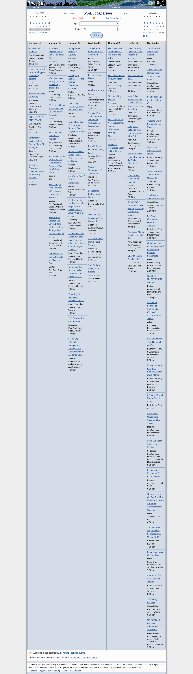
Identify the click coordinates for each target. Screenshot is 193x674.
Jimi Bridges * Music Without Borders (95, 268)
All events (63, 653)
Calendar (116, 7)
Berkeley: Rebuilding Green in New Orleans (116, 147)
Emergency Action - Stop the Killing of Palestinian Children (76, 82)
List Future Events (114, 18)
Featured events (77, 653)
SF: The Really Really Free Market (154, 51)
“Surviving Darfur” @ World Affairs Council (76, 106)
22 (43, 29)
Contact (73, 7)
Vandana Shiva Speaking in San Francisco (154, 124)
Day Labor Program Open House (154, 150)
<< (30, 13)
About (54, 7)
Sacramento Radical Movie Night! (95, 194)
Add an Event (77, 18)
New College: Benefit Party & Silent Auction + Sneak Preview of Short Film (136, 102)
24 (49, 29)
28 (39, 33)
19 (33, 29)
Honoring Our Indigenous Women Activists (76, 297)
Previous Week (68, 13)
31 (147, 36)
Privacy (57, 670)
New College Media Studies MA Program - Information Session (55, 191)
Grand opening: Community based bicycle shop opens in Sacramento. (155, 249)
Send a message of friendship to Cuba (154, 99)
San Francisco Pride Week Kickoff (55, 135)
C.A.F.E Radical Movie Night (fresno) (95, 241)
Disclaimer (33, 670)
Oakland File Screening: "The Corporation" (95, 217)
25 (30, 33)
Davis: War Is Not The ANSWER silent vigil (155, 174)
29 (43, 33)
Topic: (75, 23)
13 (36, 26)
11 (30, 26)
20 (36, 29)
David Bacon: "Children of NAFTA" (134, 178)
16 (46, 26)
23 (46, 29)
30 (46, 33)
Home (36, 7)
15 (43, 26)
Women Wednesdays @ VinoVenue (95, 170)
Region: (78, 29)
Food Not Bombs (96, 90)
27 (36, 33)
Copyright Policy (46, 670)
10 (49, 23)
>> (49, 13)
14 (39, 26)
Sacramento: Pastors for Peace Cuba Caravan (155, 473)
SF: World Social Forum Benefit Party (155, 398)
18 (30, 29)
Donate (156, 7)
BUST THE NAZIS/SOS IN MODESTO (154, 279)
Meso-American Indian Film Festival (154, 443)
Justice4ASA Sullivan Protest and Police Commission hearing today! (95, 119)
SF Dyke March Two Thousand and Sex (154, 341)
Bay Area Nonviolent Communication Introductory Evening (36, 171)
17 (49, 26)
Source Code (75, 670)
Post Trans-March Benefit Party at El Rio (136, 235)
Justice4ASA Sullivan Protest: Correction (95, 51)
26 (33, 33)
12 (33, 26)
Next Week (126, 13)
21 (39, 29)
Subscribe (94, 7)
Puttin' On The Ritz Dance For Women (154, 578)
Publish (136, 7)
